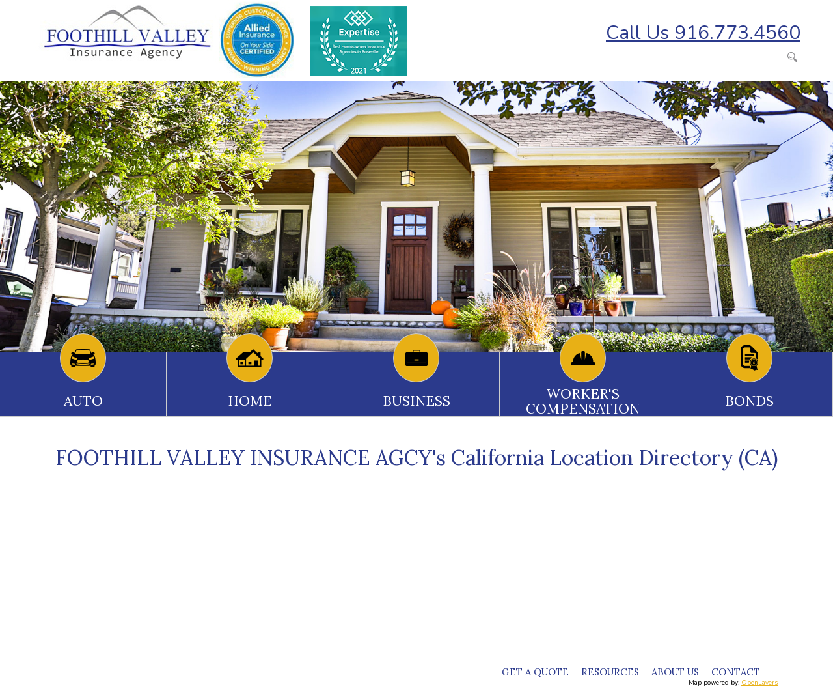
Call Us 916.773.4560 (703, 33)
